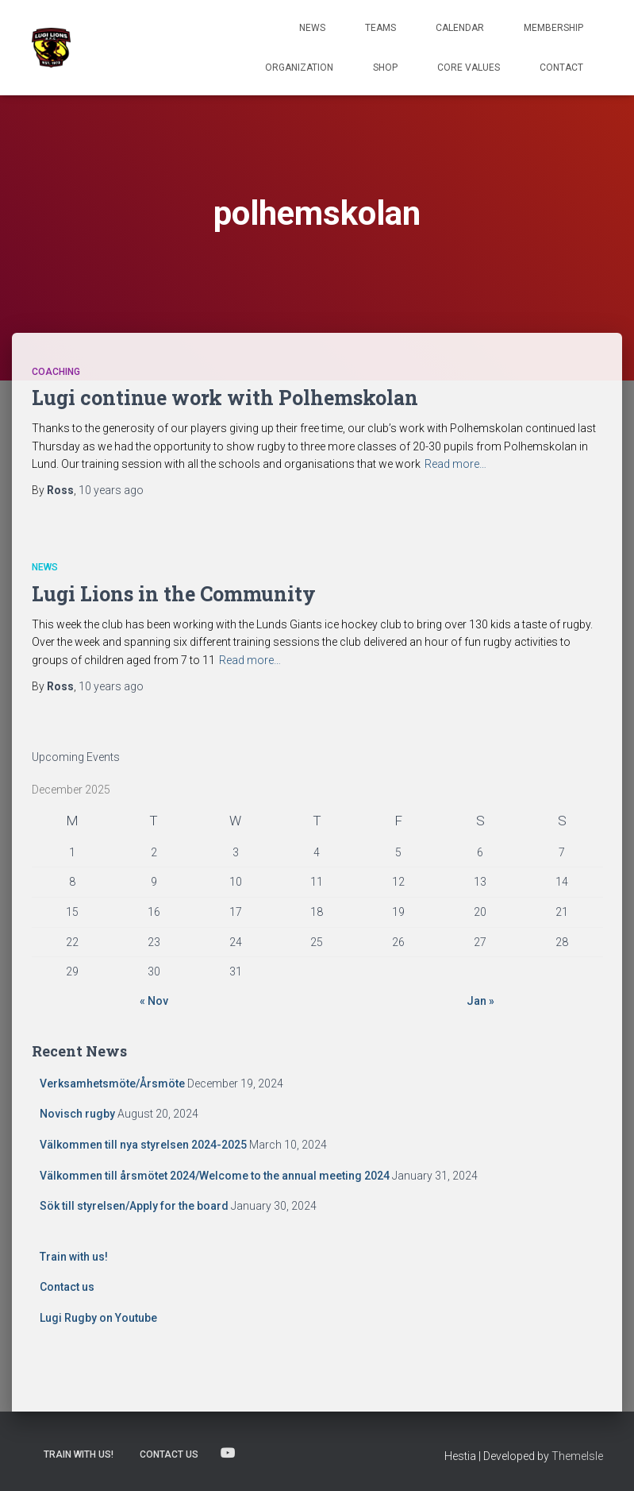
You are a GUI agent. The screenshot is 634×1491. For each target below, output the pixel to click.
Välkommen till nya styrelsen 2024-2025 (143, 1144)
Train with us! (74, 1256)
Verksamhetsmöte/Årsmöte (112, 1083)
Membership (553, 27)
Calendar (460, 27)
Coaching (56, 371)
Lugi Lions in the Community (174, 594)
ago (111, 490)
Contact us (67, 1286)
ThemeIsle (577, 1456)
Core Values (468, 67)
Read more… (455, 464)
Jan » (480, 1001)
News (312, 27)
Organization (299, 67)
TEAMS (380, 27)
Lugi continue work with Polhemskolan (225, 397)
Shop (385, 67)
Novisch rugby (77, 1113)
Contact (561, 67)
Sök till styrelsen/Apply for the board (134, 1205)
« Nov (154, 1001)
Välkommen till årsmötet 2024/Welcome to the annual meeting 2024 (215, 1175)
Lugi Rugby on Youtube (98, 1317)
